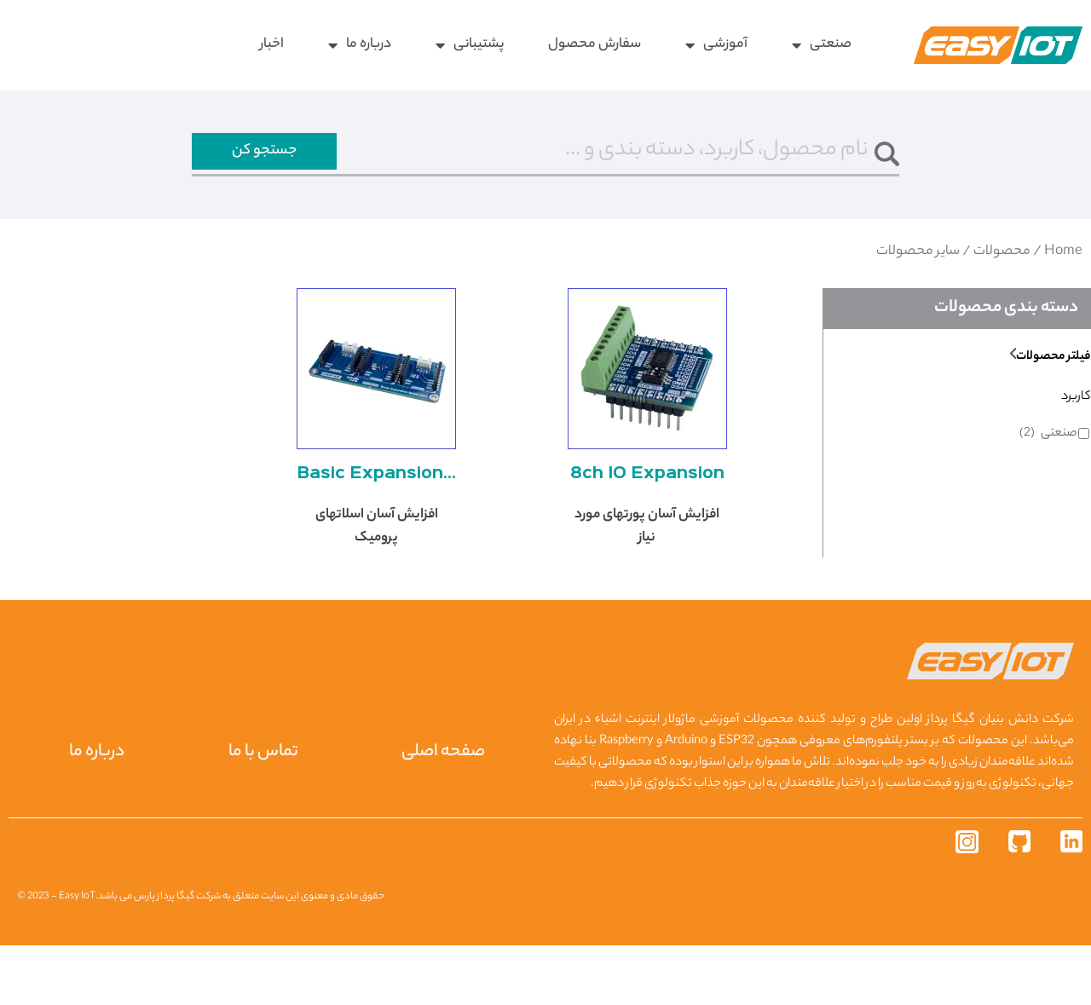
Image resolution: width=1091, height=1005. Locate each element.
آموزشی (716, 45)
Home (1063, 257)
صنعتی (821, 45)
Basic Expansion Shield (376, 534)
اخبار (272, 44)
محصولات (1001, 257)
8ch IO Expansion (647, 534)
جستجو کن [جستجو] (264, 154)
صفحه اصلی (442, 812)
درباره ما (359, 45)
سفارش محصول (594, 44)
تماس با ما (259, 812)
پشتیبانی (470, 45)
